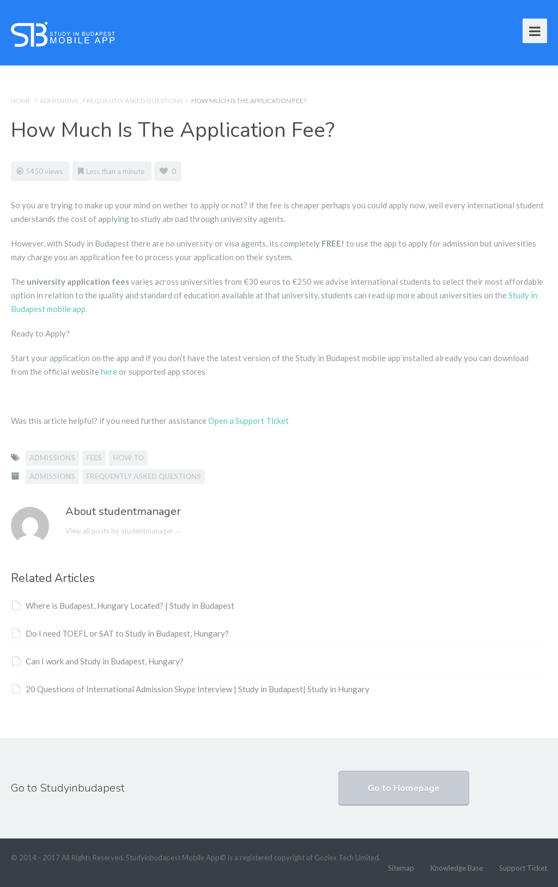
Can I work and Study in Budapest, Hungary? (98, 661)
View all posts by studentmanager (123, 530)
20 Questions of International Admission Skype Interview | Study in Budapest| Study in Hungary (190, 689)
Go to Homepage (404, 788)
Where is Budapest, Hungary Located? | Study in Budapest (123, 605)
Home (21, 101)
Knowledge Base (456, 868)
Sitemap (401, 868)
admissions (52, 457)
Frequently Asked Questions (133, 101)
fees (94, 457)
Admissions (59, 101)
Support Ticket (523, 868)
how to (128, 457)
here (108, 371)
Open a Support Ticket (248, 420)
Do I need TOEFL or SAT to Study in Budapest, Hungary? (120, 633)
